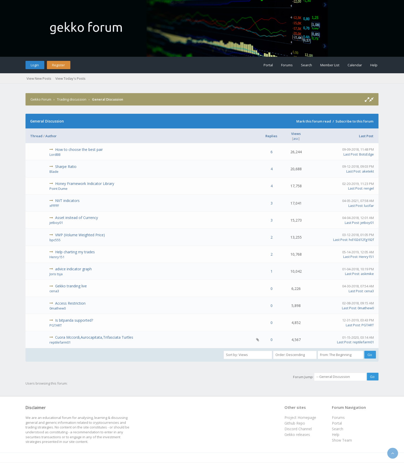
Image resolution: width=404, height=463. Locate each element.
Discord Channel (298, 428)
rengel (369, 188)
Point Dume (58, 188)
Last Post (366, 136)
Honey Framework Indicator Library (84, 183)
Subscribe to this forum (354, 121)
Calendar (355, 65)
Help (373, 65)
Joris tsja (56, 274)
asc (296, 138)
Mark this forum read (313, 121)
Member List (329, 65)
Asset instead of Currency (76, 217)
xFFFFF (54, 205)
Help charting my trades (75, 251)
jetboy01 (56, 222)
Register (58, 65)
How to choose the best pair (79, 149)
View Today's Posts (70, 78)
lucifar (369, 205)
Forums (287, 65)
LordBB (55, 154)
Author (51, 136)
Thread (36, 136)
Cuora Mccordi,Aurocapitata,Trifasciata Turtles (94, 337)
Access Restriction (70, 303)
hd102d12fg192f (361, 239)
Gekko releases (297, 434)
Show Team (342, 440)
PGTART (55, 325)
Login (35, 65)
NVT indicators (67, 200)
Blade (53, 171)
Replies (271, 136)
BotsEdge (366, 154)
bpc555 (55, 240)
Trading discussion (71, 99)
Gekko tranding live (71, 285)
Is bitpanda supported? (74, 320)
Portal (268, 65)
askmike (367, 273)
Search (306, 65)
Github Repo (294, 423)
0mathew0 (57, 308)
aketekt (368, 171)
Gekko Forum (40, 99)
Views (296, 133)
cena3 (54, 291)
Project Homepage (300, 417)
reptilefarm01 (60, 342)
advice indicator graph (73, 268)
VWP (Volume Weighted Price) (80, 234)
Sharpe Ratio (66, 166)
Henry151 (56, 257)
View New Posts (39, 78)
